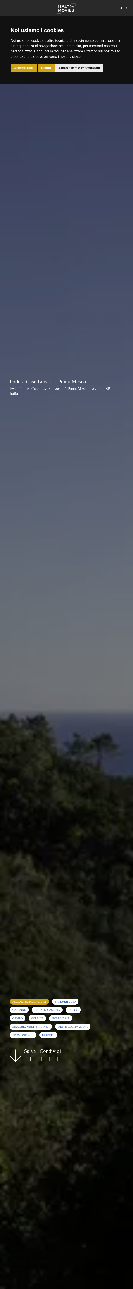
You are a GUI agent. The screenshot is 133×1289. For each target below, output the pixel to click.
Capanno (19, 1009)
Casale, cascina (47, 1009)
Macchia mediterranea (30, 1026)
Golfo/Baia (61, 1018)
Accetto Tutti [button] (23, 68)
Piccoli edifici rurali (29, 1001)
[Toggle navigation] (10, 8)
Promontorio (23, 1035)
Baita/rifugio (65, 1001)
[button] (121, 8)
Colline (37, 1018)
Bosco (73, 1009)
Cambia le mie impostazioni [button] (79, 68)
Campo (17, 1018)
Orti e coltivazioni (73, 1026)
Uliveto (48, 1035)
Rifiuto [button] (46, 68)
